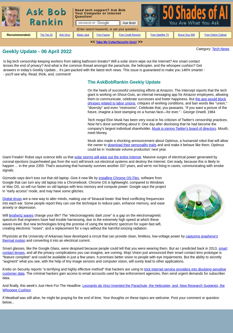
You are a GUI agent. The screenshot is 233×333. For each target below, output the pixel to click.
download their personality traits (132, 145)
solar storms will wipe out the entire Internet (108, 157)
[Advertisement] (44, 113)
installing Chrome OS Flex (119, 178)
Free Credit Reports (130, 34)
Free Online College (216, 34)
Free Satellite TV (160, 34)
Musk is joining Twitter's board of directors (184, 129)
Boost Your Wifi (186, 34)
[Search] (98, 23)
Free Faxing (103, 34)
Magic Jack (83, 34)
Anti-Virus (64, 34)
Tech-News (220, 49)
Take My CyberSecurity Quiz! (116, 42)
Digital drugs (12, 199)
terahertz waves (21, 215)
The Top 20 (46, 34)
